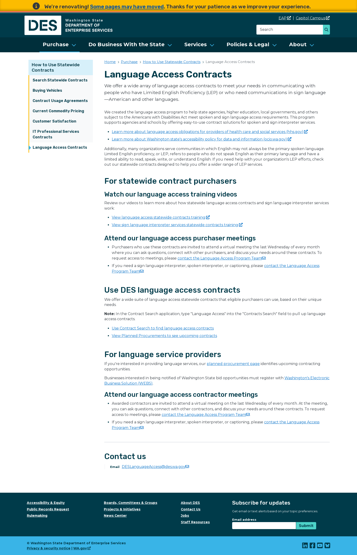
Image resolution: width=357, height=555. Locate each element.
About (298, 44)
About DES (190, 503)
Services (195, 44)
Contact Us (190, 509)
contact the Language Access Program (222, 258)
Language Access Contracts (60, 147)
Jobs (185, 515)
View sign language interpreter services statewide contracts (177, 225)
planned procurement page (233, 364)
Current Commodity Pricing (58, 111)
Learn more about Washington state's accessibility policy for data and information (201, 139)
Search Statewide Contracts (60, 80)
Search (328, 30)
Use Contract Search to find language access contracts (163, 328)
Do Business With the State (126, 44)
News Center (115, 515)
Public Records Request (48, 509)
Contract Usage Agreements (60, 100)
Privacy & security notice (48, 548)
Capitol (313, 18)
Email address (244, 519)
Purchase (56, 44)
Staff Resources (195, 522)
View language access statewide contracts (161, 217)
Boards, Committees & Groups (130, 503)
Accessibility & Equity (46, 503)
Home (110, 62)
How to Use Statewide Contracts (171, 62)
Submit (306, 525)
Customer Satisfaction (54, 121)
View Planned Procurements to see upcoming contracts (164, 336)
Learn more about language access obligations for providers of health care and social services (210, 132)
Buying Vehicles (47, 90)
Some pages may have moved (127, 7)
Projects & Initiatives (122, 509)
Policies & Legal (248, 44)
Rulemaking (37, 515)
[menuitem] (59, 44)
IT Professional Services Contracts (56, 134)
